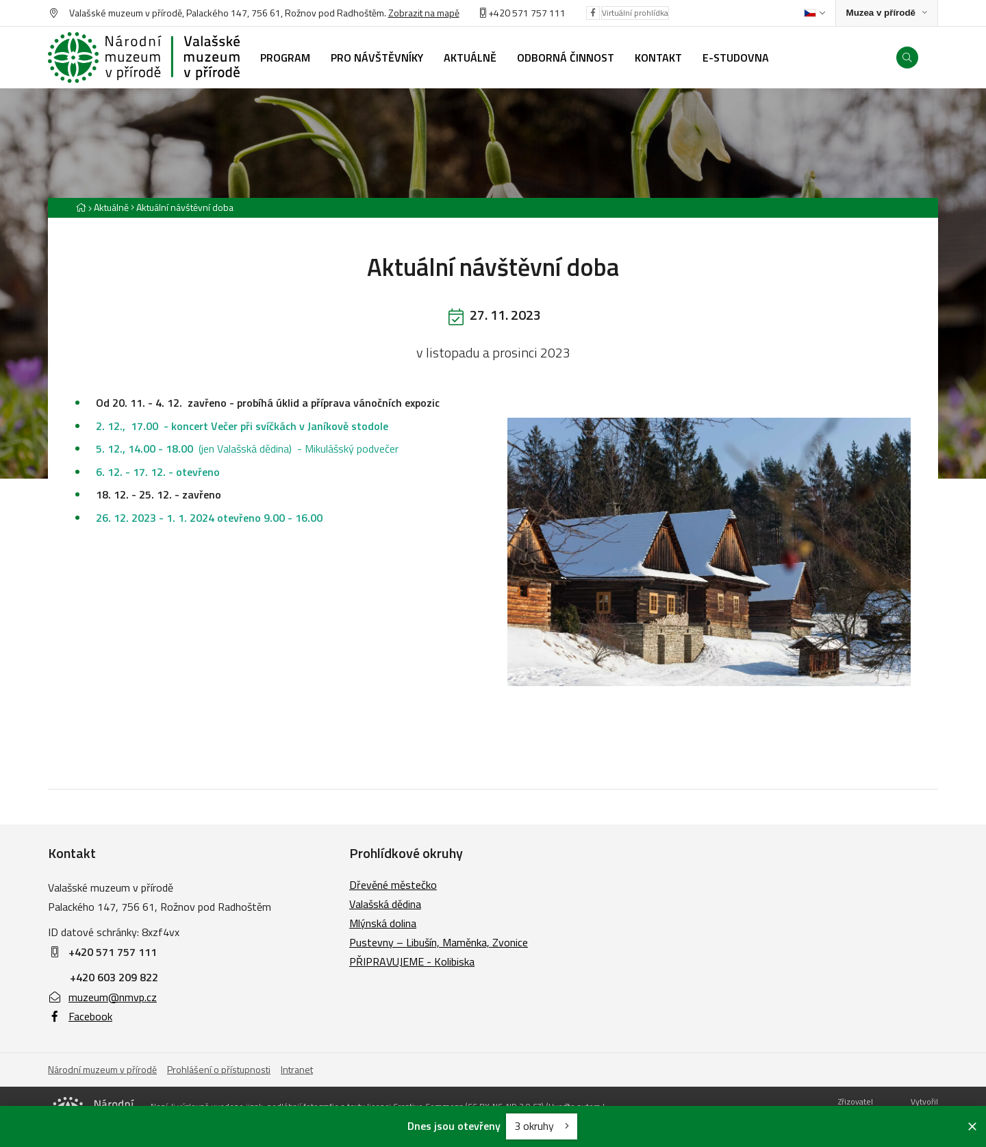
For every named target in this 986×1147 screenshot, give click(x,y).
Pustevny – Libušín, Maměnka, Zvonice (438, 942)
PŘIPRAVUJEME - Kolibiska (412, 961)
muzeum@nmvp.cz (102, 997)
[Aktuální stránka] (182, 207)
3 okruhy (541, 1126)
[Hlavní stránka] (80, 207)
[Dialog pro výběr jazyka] (814, 13)
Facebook (80, 1016)
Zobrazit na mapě (423, 12)
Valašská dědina (385, 904)
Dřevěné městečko (393, 885)
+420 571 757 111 (527, 12)
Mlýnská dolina (382, 923)
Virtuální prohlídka (635, 12)
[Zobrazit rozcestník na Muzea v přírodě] (886, 13)
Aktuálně (111, 207)
